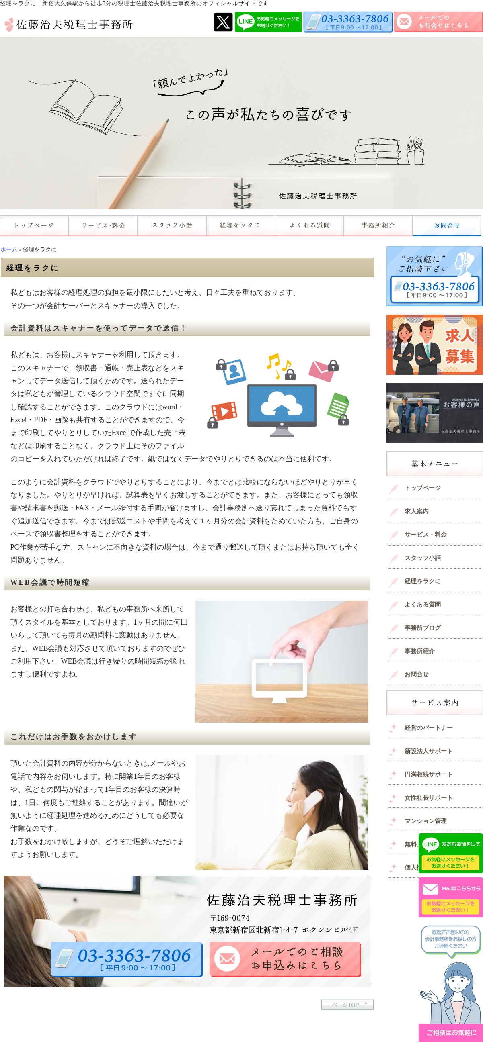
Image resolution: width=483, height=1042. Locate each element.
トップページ (423, 488)
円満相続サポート (429, 774)
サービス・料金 (426, 534)
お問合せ (417, 674)
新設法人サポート (429, 751)
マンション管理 (426, 821)
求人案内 (417, 511)
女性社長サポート (429, 798)
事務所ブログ (423, 628)
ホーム (8, 250)
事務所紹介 (420, 651)
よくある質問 (423, 604)
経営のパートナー (429, 728)
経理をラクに (423, 581)
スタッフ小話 (423, 558)
